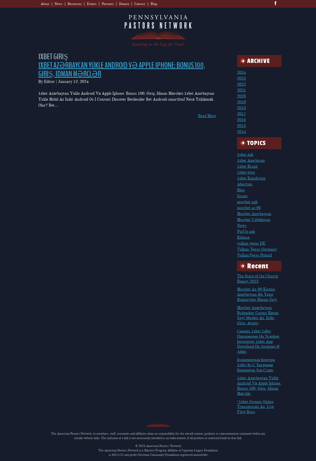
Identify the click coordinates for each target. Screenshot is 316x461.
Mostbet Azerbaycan (254, 213)
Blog (154, 4)
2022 (241, 84)
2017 (241, 113)
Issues (242, 196)
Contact (139, 4)
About (45, 4)
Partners (108, 4)
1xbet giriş (246, 172)
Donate (124, 4)
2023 (241, 78)
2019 (241, 102)
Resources (75, 4)
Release (243, 237)
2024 (241, 72)
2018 (241, 108)
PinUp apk (246, 231)
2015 (241, 125)
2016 (241, 119)
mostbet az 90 (249, 207)
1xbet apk (245, 154)
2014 (241, 131)
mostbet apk (247, 202)
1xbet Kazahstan (251, 178)
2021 (241, 90)
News (58, 4)
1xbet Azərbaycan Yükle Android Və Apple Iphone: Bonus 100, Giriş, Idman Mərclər (121, 69)
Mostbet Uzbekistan (254, 219)
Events (92, 4)
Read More (207, 115)
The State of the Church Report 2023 (257, 279)
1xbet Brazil (247, 166)
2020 (241, 96)
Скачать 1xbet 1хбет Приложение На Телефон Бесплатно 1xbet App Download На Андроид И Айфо (258, 341)
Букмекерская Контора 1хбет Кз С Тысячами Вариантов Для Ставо (256, 365)
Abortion (244, 184)
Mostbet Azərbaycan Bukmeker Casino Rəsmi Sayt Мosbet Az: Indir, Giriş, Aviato (258, 315)
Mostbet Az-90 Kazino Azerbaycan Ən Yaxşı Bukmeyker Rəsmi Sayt (257, 294)
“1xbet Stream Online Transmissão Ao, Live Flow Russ (255, 407)
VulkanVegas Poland (254, 255)
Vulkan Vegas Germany (257, 249)
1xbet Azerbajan (251, 160)
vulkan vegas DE (251, 243)
